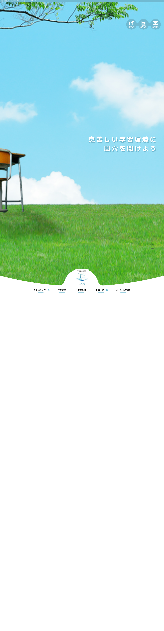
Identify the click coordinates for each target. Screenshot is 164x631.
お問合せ (155, 24)
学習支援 (62, 290)
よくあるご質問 (123, 290)
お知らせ (143, 24)
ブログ (131, 24)
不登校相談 (81, 290)
